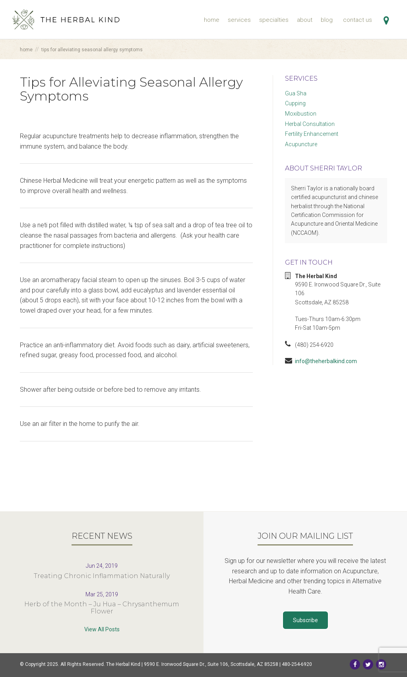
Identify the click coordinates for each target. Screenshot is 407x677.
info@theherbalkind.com (326, 361)
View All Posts (102, 629)
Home (211, 19)
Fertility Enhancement (311, 134)
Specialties (274, 19)
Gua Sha (295, 93)
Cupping (295, 103)
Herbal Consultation (310, 124)
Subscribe (305, 620)
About (304, 19)
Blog (327, 19)
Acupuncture (301, 144)
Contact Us (357, 19)
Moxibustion (300, 113)
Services (239, 19)
